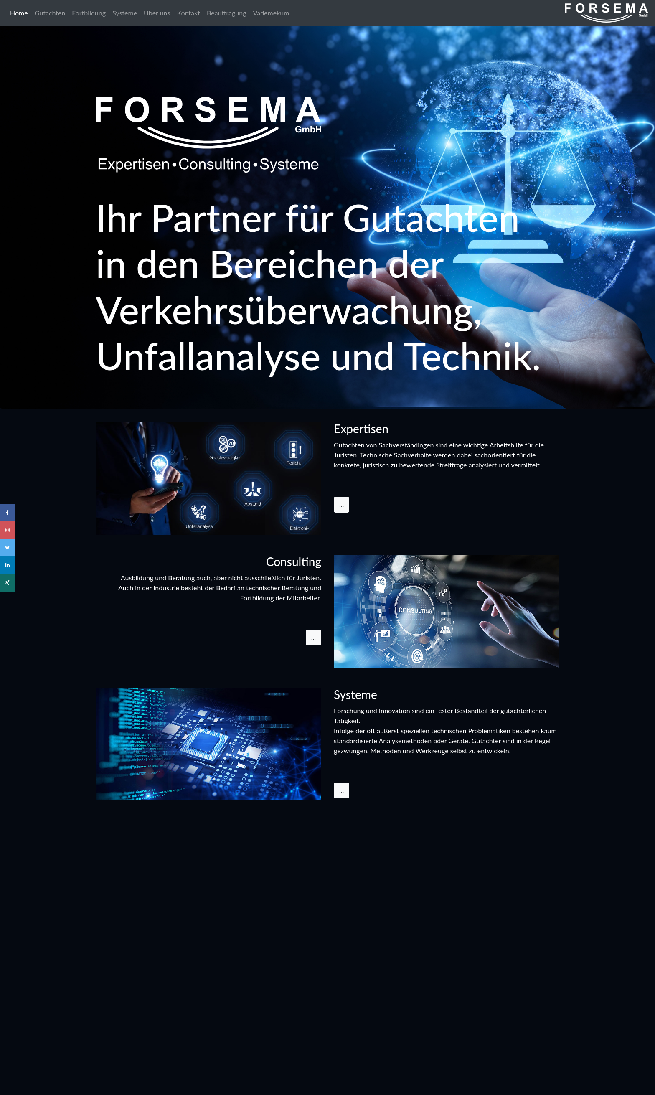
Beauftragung (226, 13)
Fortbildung (89, 13)
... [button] (341, 504)
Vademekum (271, 13)
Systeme (124, 13)
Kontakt (188, 13)
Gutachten (50, 13)
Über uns (157, 13)
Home (20, 12)
